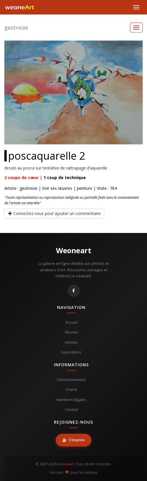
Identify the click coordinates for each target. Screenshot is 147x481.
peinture (84, 188)
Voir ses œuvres (57, 188)
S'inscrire (73, 440)
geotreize (16, 27)
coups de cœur (21, 177)
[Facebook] (73, 290)
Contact (71, 409)
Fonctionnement (71, 379)
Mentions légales (71, 399)
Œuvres (71, 332)
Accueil (71, 322)
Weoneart (73, 250)
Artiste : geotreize (20, 188)
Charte (71, 389)
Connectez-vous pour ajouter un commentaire (54, 213)
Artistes (71, 342)
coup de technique (64, 177)
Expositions (71, 352)
